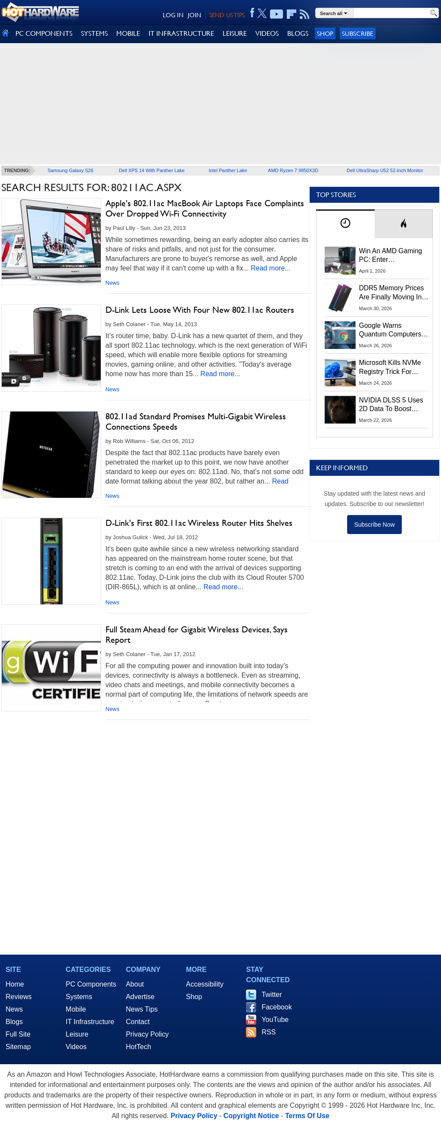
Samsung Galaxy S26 (70, 170)
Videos (76, 1046)
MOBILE (128, 33)
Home (15, 984)
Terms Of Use (307, 1115)
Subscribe (357, 33)
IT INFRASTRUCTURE (181, 33)
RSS (268, 1032)
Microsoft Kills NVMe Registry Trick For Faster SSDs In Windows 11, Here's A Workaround (391, 367)
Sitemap (18, 1046)
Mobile (76, 1009)
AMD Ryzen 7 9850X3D (293, 170)
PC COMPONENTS (44, 33)
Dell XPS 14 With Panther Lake (152, 170)
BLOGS (297, 33)
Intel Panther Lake (227, 170)
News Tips (142, 1009)
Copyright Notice (251, 1115)
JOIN (194, 15)
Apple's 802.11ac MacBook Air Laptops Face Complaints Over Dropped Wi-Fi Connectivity (205, 208)
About (135, 984)
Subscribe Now (374, 524)
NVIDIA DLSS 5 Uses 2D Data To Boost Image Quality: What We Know (391, 405)
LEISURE (235, 33)
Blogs (14, 1021)
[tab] (345, 223)
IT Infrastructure (90, 1021)
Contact (137, 1021)
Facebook (276, 1007)
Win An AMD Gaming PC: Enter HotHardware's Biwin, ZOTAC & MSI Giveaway (391, 255)
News (113, 283)
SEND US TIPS (227, 15)
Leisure (77, 1034)
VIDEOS (267, 33)
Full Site (18, 1034)
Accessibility (205, 984)
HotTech (138, 1046)
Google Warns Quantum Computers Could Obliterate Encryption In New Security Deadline (390, 330)
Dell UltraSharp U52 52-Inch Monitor (385, 170)
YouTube (275, 1019)
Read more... (270, 268)
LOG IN (173, 15)
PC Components (91, 984)
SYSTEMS (94, 33)
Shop (325, 33)
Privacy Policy (147, 1034)
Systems (79, 996)
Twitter (271, 994)
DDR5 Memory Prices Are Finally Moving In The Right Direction (391, 293)
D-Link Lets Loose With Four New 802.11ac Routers (200, 310)
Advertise (140, 996)
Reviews (18, 996)
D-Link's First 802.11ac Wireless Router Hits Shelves (199, 523)
